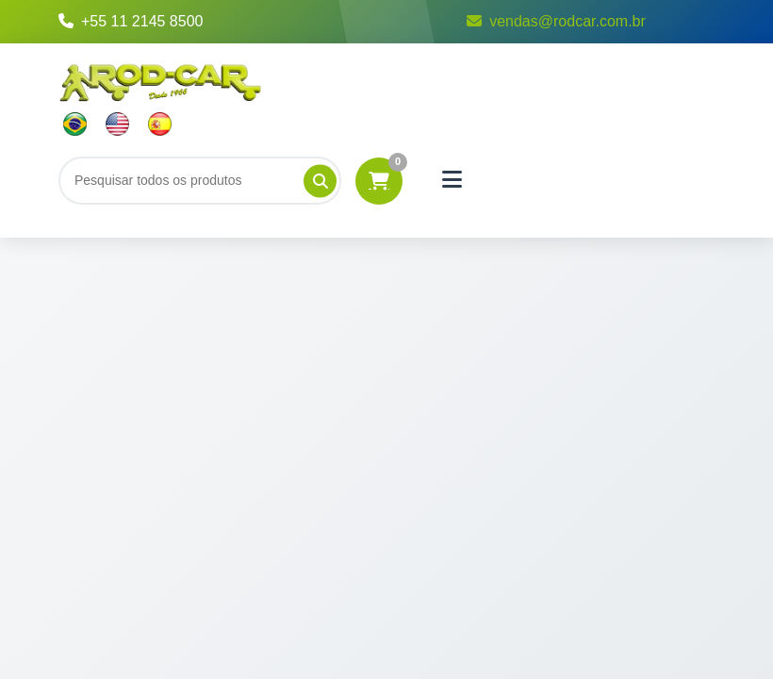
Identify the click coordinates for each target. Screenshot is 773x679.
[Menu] (452, 180)
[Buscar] (199, 180)
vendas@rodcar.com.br (556, 21)
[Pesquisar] (320, 180)
